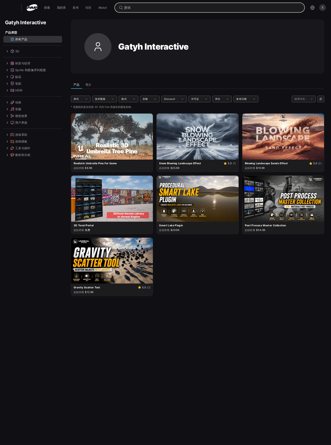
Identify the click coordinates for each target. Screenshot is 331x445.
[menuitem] (47, 7)
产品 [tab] (76, 84)
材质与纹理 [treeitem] (17, 63)
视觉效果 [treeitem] (16, 116)
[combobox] (212, 7)
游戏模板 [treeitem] (16, 141)
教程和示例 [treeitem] (17, 155)
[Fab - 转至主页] (32, 7)
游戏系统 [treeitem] (16, 135)
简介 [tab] (88, 84)
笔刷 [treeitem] (13, 83)
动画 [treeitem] (13, 102)
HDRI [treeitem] (13, 90)
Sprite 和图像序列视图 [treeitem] (25, 70)
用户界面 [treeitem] (16, 123)
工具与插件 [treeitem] (17, 148)
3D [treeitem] (12, 51)
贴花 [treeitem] (13, 77)
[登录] (322, 7)
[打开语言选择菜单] (312, 7)
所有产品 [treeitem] (18, 39)
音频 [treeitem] (13, 109)
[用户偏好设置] (320, 99)
